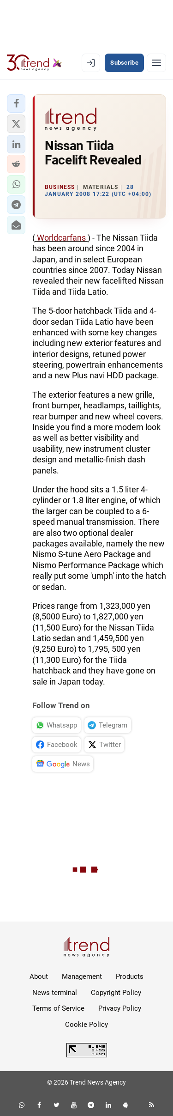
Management (82, 976)
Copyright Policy (116, 993)
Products (129, 976)
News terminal (54, 993)
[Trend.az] (34, 63)
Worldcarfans (61, 238)
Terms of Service (58, 1008)
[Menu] (156, 63)
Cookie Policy (86, 1024)
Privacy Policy (119, 1008)
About (39, 976)
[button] (16, 103)
